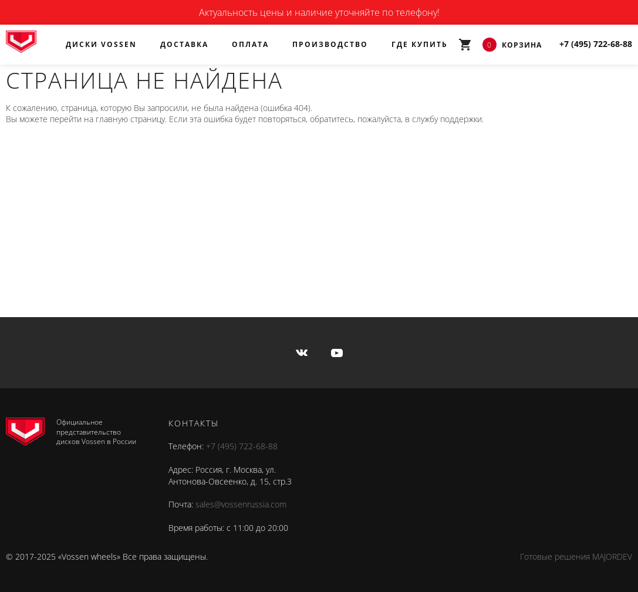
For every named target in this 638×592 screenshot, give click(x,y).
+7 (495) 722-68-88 (242, 446)
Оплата (250, 44)
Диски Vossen (101, 44)
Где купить (419, 44)
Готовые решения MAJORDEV (576, 556)
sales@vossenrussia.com (240, 504)
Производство (330, 44)
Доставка (184, 44)
